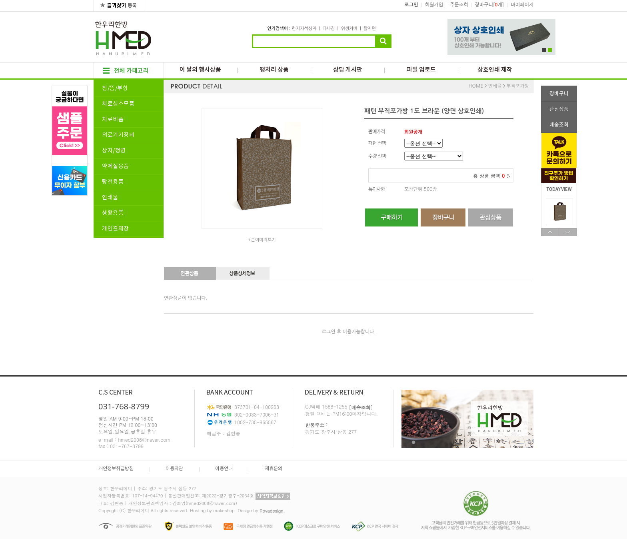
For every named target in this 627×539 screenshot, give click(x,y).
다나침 (328, 28)
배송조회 (559, 125)
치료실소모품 (118, 104)
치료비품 (113, 119)
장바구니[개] (489, 4)
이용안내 (224, 468)
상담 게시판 (347, 69)
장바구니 (559, 94)
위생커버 (349, 28)
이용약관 (174, 468)
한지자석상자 (304, 28)
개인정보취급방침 (116, 468)
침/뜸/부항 (115, 88)
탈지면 (369, 28)
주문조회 (459, 4)
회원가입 (434, 4)
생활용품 (113, 213)
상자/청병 (114, 151)
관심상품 (559, 109)
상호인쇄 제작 (494, 69)
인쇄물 (110, 197)
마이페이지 (522, 4)
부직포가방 (518, 86)
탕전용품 (113, 182)
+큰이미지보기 (262, 240)
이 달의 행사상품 (200, 69)
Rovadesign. (272, 511)
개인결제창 (115, 229)
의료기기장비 (118, 135)
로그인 (411, 4)
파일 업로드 (421, 69)
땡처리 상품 (274, 69)
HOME (476, 86)
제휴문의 (273, 468)
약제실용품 (115, 166)
